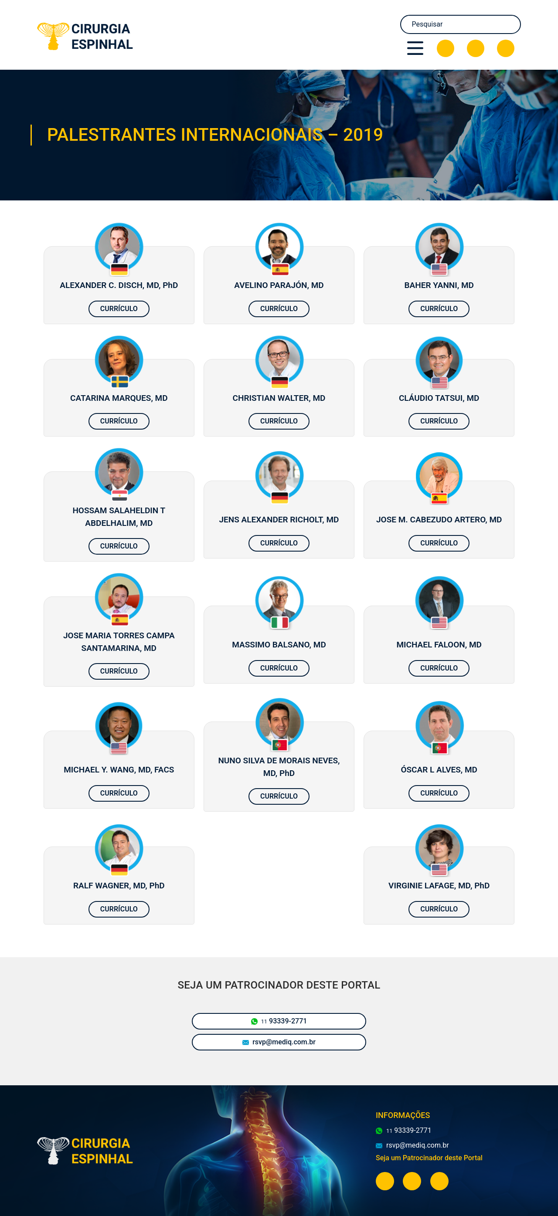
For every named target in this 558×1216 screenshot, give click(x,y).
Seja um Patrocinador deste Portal (429, 1158)
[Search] (460, 24)
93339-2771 (279, 1021)
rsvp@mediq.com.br (279, 1042)
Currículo (119, 309)
